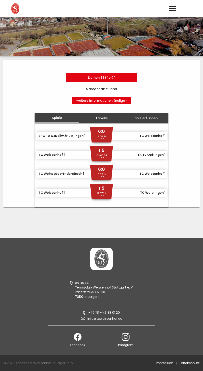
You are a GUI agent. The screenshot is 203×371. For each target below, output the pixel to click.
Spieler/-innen (146, 118)
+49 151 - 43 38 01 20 (104, 312)
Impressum (164, 363)
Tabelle (101, 118)
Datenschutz (190, 363)
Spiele (57, 117)
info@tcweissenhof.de (104, 318)
